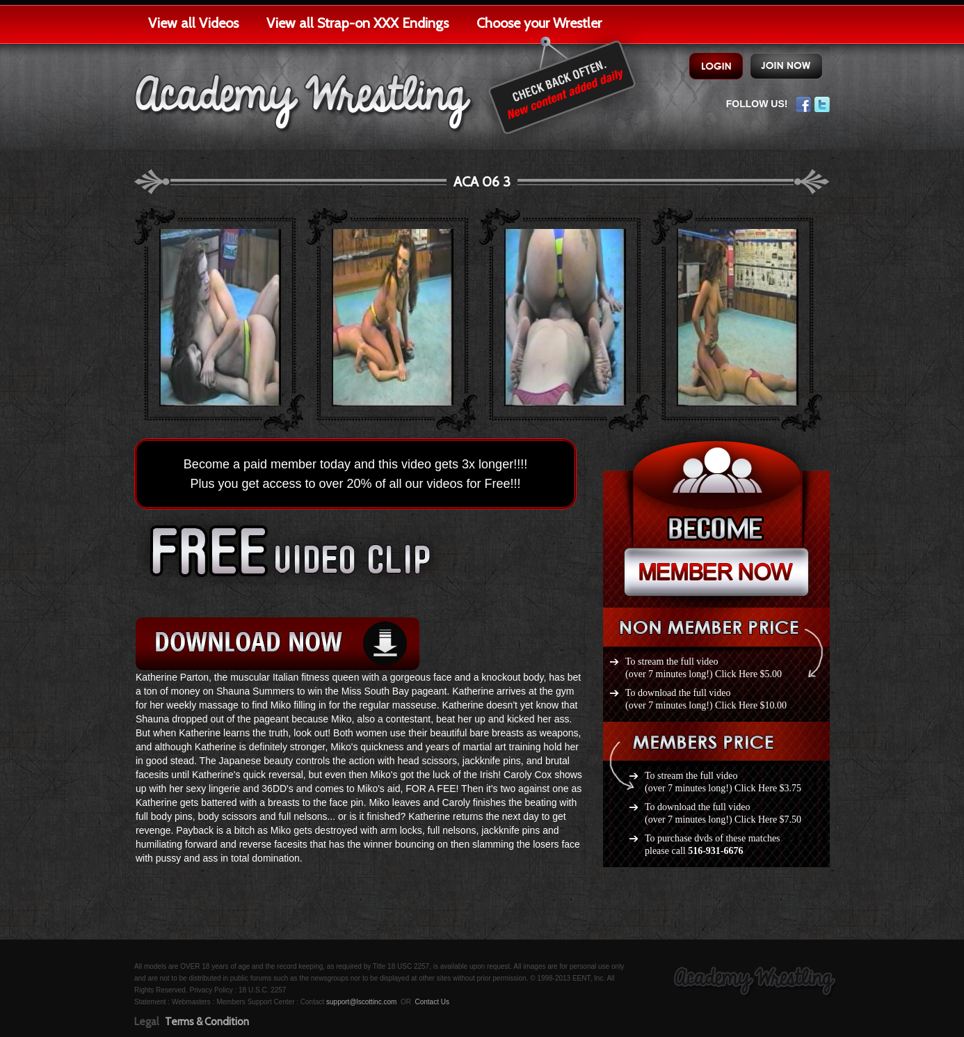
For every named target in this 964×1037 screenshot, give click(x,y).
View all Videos (193, 23)
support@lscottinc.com (361, 1002)
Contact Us (432, 1002)
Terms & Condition (207, 1021)
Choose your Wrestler (539, 23)
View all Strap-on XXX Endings (357, 23)
